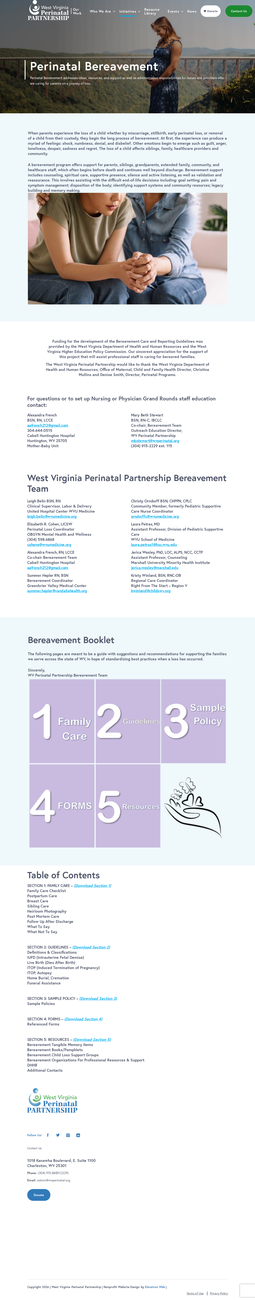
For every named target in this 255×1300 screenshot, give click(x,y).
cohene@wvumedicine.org (49, 544)
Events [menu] (175, 20)
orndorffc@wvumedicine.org (155, 516)
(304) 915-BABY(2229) (53, 1173)
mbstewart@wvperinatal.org (155, 440)
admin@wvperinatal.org (53, 1180)
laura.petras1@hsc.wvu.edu (154, 544)
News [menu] (193, 20)
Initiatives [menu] (129, 20)
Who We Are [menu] (102, 20)
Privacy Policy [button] (219, 1293)
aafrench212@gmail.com (47, 425)
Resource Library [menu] (153, 20)
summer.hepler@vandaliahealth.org (57, 590)
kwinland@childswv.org (151, 590)
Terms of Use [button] (195, 1293)
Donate (39, 1195)
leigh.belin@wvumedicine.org (52, 516)
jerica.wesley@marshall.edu (154, 567)
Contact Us (34, 1148)
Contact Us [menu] (240, 20)
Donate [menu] (214, 20)
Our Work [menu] (78, 20)
